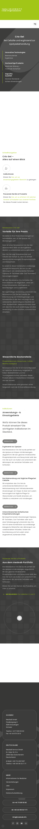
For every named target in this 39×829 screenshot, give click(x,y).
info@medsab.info (14, 11)
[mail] (26, 823)
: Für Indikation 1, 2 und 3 (20, 594)
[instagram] (17, 823)
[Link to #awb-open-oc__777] (35, 24)
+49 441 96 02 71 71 (15, 9)
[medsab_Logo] (10, 22)
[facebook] (13, 823)
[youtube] (21, 823)
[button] (3, 826)
